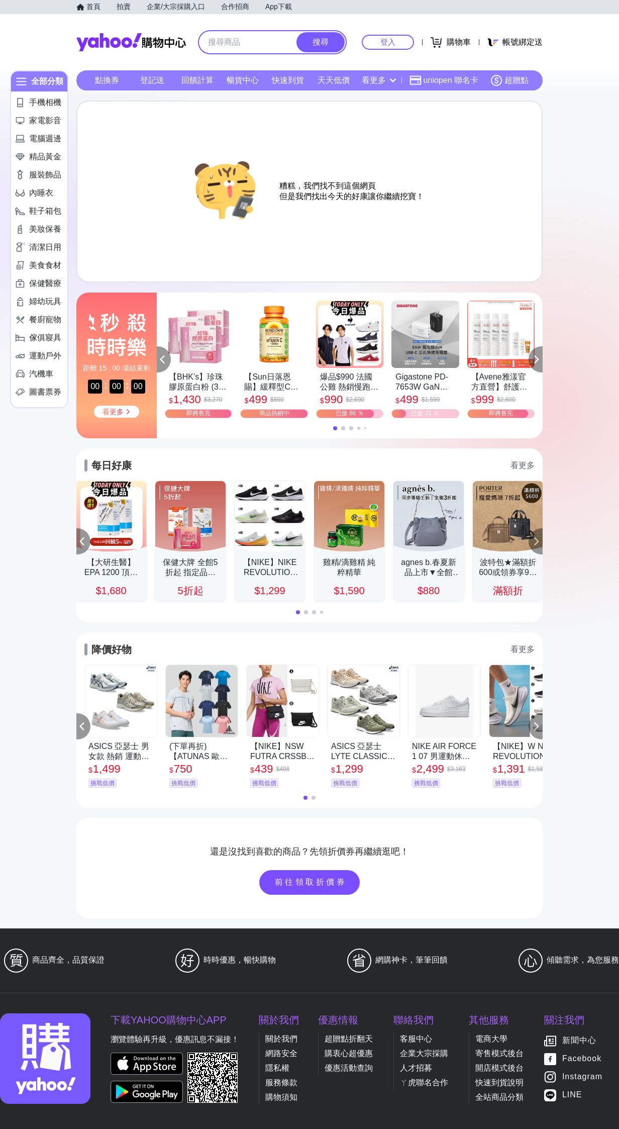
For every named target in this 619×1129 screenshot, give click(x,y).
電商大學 (491, 1038)
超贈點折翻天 (349, 1038)
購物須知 (281, 1097)
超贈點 (509, 80)
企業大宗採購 (424, 1053)
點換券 (107, 80)
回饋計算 (197, 80)
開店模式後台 (499, 1068)
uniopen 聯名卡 (443, 80)
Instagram (582, 1077)
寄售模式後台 (499, 1053)
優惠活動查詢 (349, 1068)
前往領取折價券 (311, 882)
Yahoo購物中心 (131, 42)
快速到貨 (288, 80)
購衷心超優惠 (349, 1053)
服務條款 (281, 1082)
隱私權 (277, 1068)
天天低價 (334, 80)
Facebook (581, 1059)
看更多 (379, 80)
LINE (572, 1095)
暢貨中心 (243, 80)
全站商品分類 (499, 1097)
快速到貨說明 (499, 1082)
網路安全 (281, 1053)
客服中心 (416, 1038)
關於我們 (281, 1038)
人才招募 (416, 1068)
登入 (387, 42)
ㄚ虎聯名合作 (424, 1082)
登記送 (152, 80)
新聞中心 (579, 1041)
